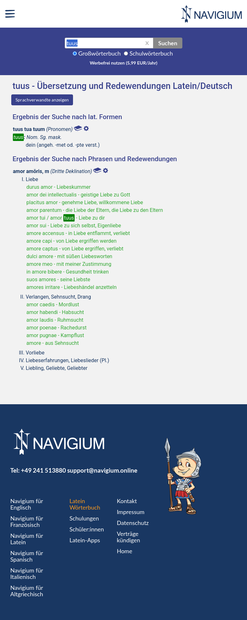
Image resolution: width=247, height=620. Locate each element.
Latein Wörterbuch (84, 504)
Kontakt (127, 500)
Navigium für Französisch (26, 521)
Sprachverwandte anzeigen (42, 99)
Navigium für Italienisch (26, 573)
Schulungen (84, 518)
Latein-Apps (84, 540)
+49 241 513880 (43, 470)
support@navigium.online (102, 470)
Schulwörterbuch (151, 53)
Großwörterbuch (99, 53)
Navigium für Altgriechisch (26, 591)
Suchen (167, 43)
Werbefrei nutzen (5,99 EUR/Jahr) (123, 62)
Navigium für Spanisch (26, 556)
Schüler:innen (86, 529)
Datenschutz (133, 522)
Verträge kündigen (128, 537)
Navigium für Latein (26, 539)
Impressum (130, 511)
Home (124, 551)
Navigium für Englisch (26, 504)
